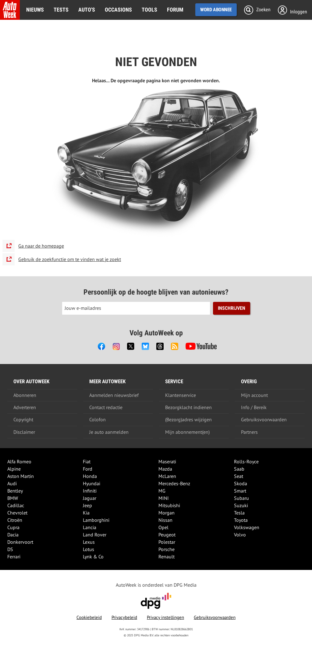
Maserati (167, 461)
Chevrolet (17, 513)
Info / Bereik (254, 407)
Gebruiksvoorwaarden (264, 419)
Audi (12, 483)
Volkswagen (246, 527)
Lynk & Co (93, 556)
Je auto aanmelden (109, 432)
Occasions (118, 9)
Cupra (13, 527)
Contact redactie (105, 407)
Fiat (86, 461)
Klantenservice (180, 395)
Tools (149, 9)
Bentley (15, 491)
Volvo (240, 535)
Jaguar (89, 498)
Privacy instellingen (165, 617)
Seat (238, 476)
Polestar (166, 542)
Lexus (89, 542)
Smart (240, 491)
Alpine (14, 469)
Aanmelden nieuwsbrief (114, 395)
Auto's (86, 9)
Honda (90, 476)
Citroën (14, 520)
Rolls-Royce (246, 461)
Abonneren (24, 395)
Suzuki (241, 505)
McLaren (167, 476)
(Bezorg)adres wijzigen (188, 419)
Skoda (240, 483)
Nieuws (35, 9)
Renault (166, 556)
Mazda (165, 469)
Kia (86, 513)
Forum (175, 9)
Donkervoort (20, 542)
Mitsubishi (169, 505)
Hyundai (91, 483)
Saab (239, 469)
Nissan (165, 520)
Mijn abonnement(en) (187, 432)
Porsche (166, 549)
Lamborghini (96, 520)
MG (161, 491)
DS (10, 549)
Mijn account (254, 395)
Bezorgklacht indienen (188, 407)
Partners (249, 432)
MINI (163, 498)
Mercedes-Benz (174, 483)
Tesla (239, 513)
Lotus (88, 549)
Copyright (23, 419)
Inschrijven (231, 308)
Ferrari (13, 556)
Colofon (97, 419)
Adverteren (24, 407)
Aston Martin (20, 476)
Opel (163, 527)
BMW (12, 498)
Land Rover (94, 535)
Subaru (241, 498)
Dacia (13, 535)
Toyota (241, 520)
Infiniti (90, 491)
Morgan (166, 513)
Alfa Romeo (19, 461)
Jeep (87, 505)
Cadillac (15, 505)
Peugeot (167, 535)
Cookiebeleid (89, 617)
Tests (61, 9)
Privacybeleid (124, 617)
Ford (87, 469)
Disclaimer (24, 432)
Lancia (89, 527)
